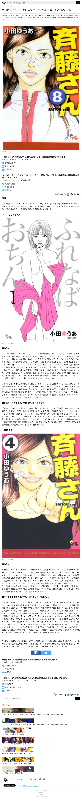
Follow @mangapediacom (27, 785)
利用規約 (41, 794)
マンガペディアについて (41, 790)
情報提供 (41, 792)
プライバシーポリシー (41, 796)
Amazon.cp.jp (8, 152)
